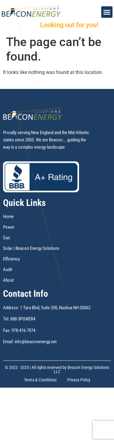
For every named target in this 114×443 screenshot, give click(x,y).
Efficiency (11, 272)
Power (9, 241)
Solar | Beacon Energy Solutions (31, 262)
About (8, 294)
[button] (107, 10)
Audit (7, 283)
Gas (6, 251)
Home (8, 230)
